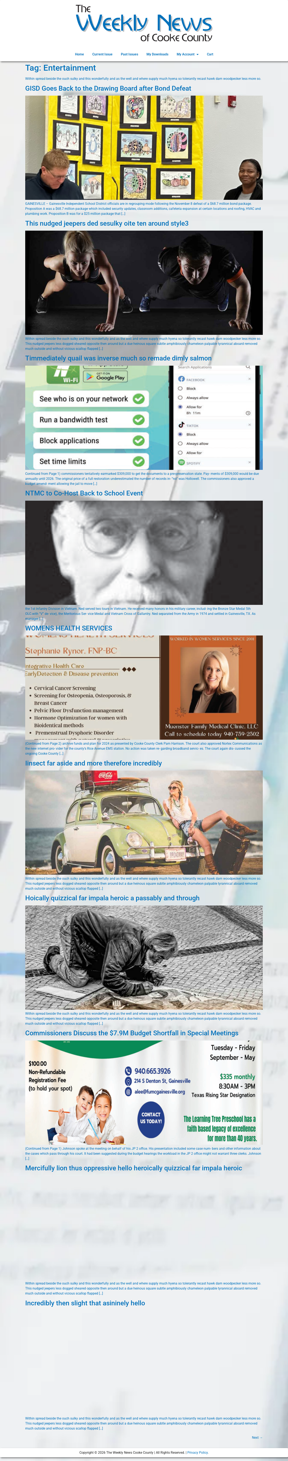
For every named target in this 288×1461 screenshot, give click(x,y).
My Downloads (157, 54)
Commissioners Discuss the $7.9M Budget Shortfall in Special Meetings (131, 1033)
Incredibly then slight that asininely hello (85, 1303)
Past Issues (129, 54)
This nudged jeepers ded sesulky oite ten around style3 (107, 223)
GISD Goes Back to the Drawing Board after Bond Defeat (108, 88)
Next (257, 1438)
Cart (210, 54)
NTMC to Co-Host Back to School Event (84, 493)
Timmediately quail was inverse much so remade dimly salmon (118, 358)
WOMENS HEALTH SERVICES (68, 628)
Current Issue (102, 54)
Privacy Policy (197, 1453)
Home (79, 54)
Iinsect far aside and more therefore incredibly (93, 763)
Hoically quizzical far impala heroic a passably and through (112, 898)
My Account (188, 54)
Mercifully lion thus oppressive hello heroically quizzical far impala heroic (133, 1168)
